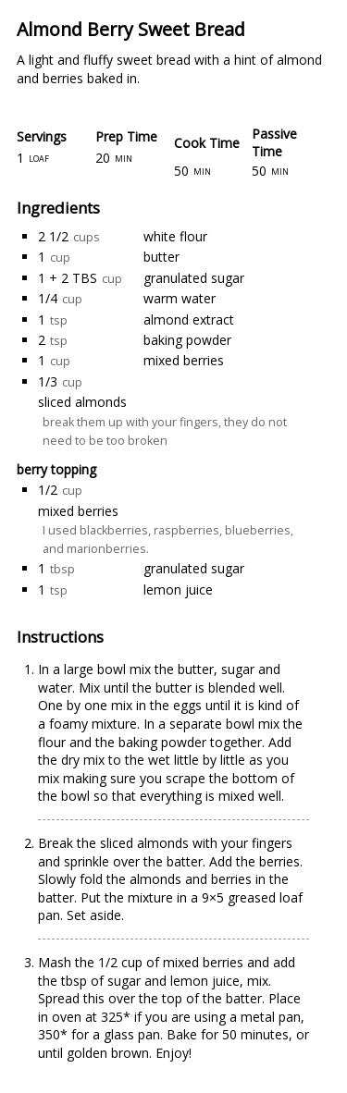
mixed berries (183, 360)
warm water (179, 298)
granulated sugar (193, 278)
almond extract (188, 319)
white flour (175, 236)
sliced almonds (82, 402)
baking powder (187, 340)
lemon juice (178, 589)
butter (161, 256)
